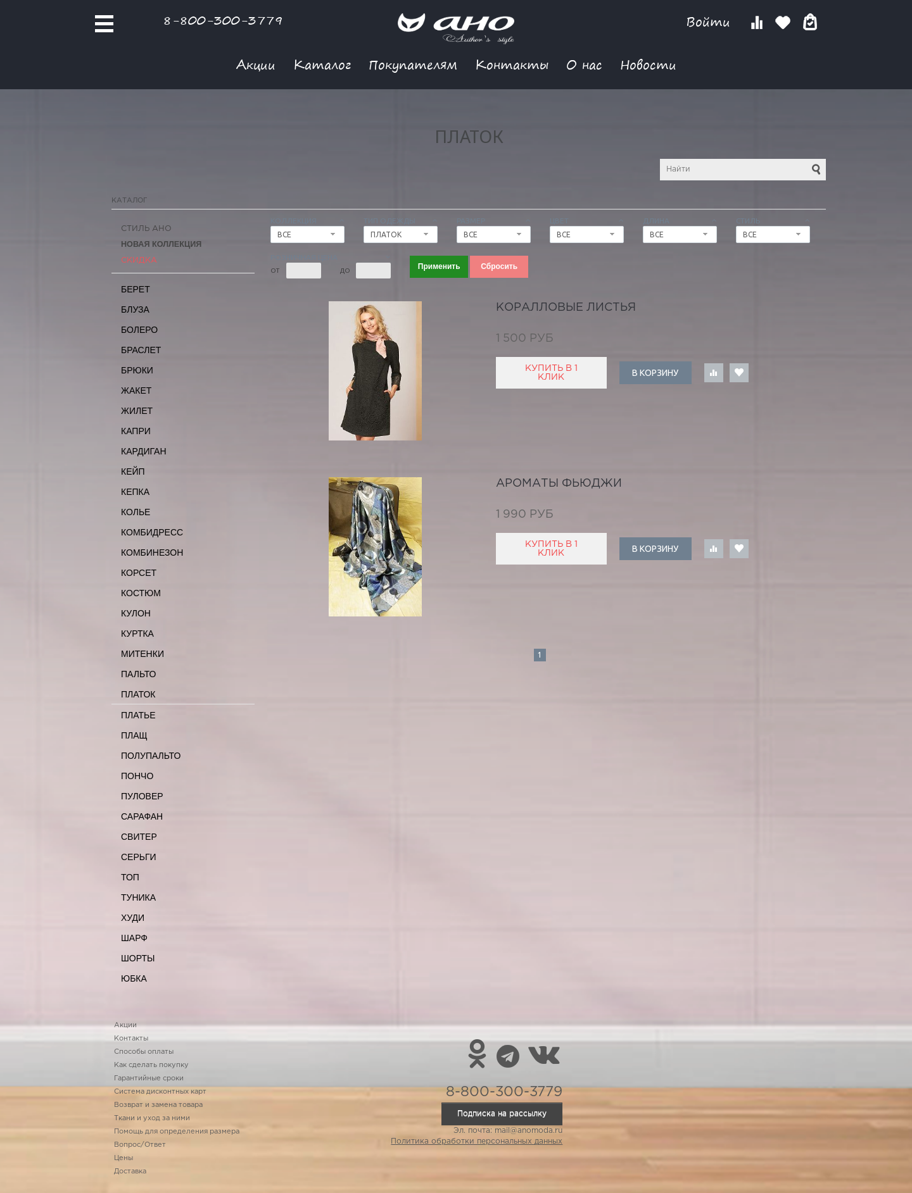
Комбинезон (152, 552)
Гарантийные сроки (149, 1078)
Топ (130, 877)
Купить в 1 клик (551, 373)
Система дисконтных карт (160, 1092)
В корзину (655, 373)
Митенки (142, 654)
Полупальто (150, 756)
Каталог (322, 64)
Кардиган (144, 451)
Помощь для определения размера (176, 1131)
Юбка (134, 978)
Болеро (139, 330)
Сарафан (142, 816)
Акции (256, 64)
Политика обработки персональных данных (476, 1141)
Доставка (130, 1171)
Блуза (135, 309)
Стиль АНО (146, 228)
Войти (710, 22)
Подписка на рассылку (502, 1113)
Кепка (135, 492)
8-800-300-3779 (223, 19)
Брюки (137, 370)
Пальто (138, 674)
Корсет (138, 573)
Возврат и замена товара (158, 1105)
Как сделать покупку (151, 1065)
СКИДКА (139, 260)
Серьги (138, 857)
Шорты (138, 958)
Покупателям (413, 64)
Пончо (137, 776)
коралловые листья (566, 308)
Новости (648, 64)
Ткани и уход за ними (152, 1118)
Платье (138, 715)
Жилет (137, 411)
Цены (123, 1158)
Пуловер (142, 796)
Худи (132, 918)
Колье (135, 512)
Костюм (141, 593)
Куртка (137, 633)
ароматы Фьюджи (559, 483)
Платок (138, 694)
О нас (584, 64)
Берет (135, 289)
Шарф (134, 938)
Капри (136, 431)
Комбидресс (152, 532)
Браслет (141, 350)
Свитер (139, 837)
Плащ (134, 735)
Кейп (133, 471)
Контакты (511, 64)
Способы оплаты (144, 1052)
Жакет (136, 390)
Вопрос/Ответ (140, 1145)
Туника (138, 897)
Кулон (136, 613)
